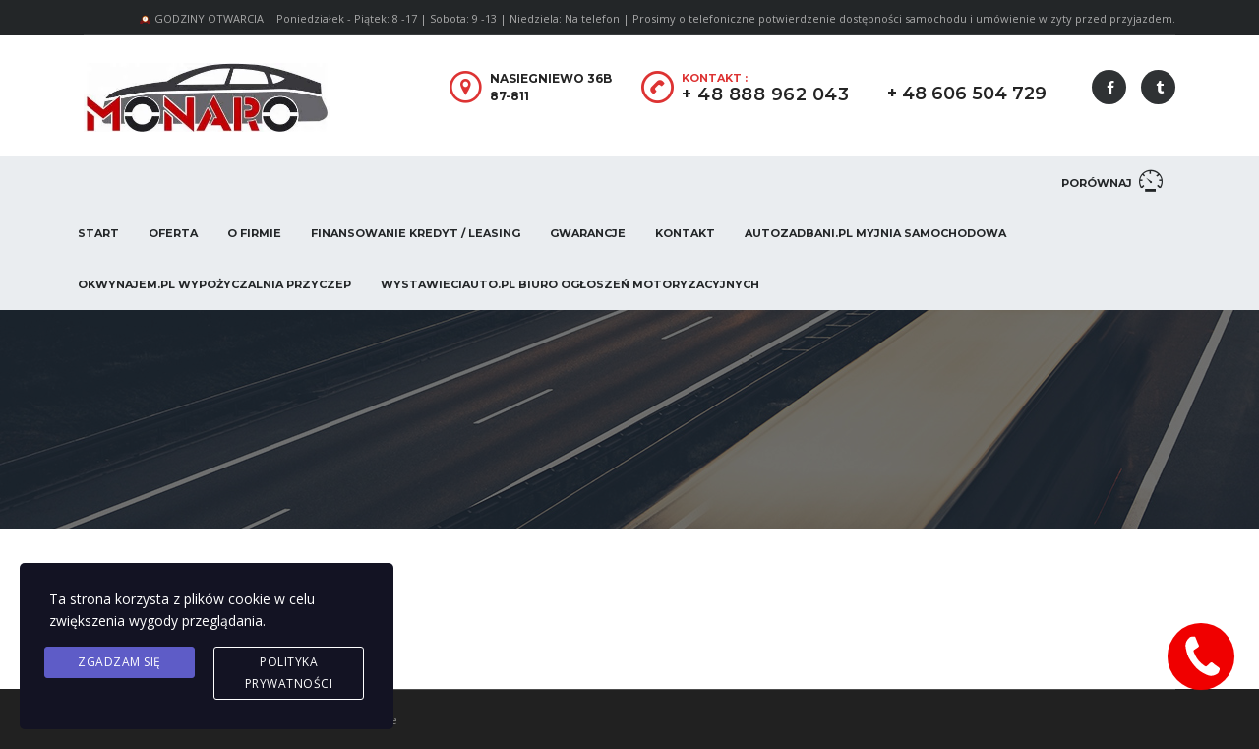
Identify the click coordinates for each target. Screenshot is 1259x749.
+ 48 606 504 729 (967, 93)
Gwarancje (588, 233)
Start (98, 233)
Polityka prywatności (289, 673)
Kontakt (685, 233)
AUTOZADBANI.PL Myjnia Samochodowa (875, 233)
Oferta (173, 233)
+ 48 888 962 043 (765, 94)
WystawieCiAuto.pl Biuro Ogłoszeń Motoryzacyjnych (570, 284)
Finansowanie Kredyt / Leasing (415, 233)
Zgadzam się (119, 662)
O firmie (254, 233)
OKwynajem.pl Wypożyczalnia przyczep (214, 284)
